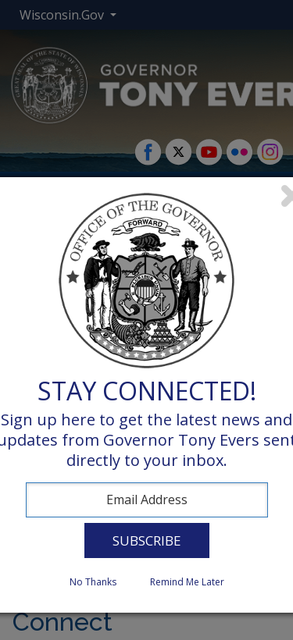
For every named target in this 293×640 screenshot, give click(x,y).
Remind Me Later (187, 581)
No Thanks (93, 581)
